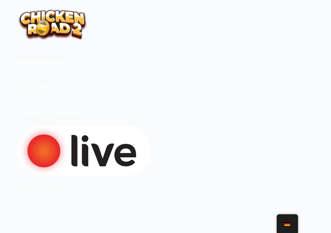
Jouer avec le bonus (39, 61)
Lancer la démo (34, 87)
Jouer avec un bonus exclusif (49, 112)
